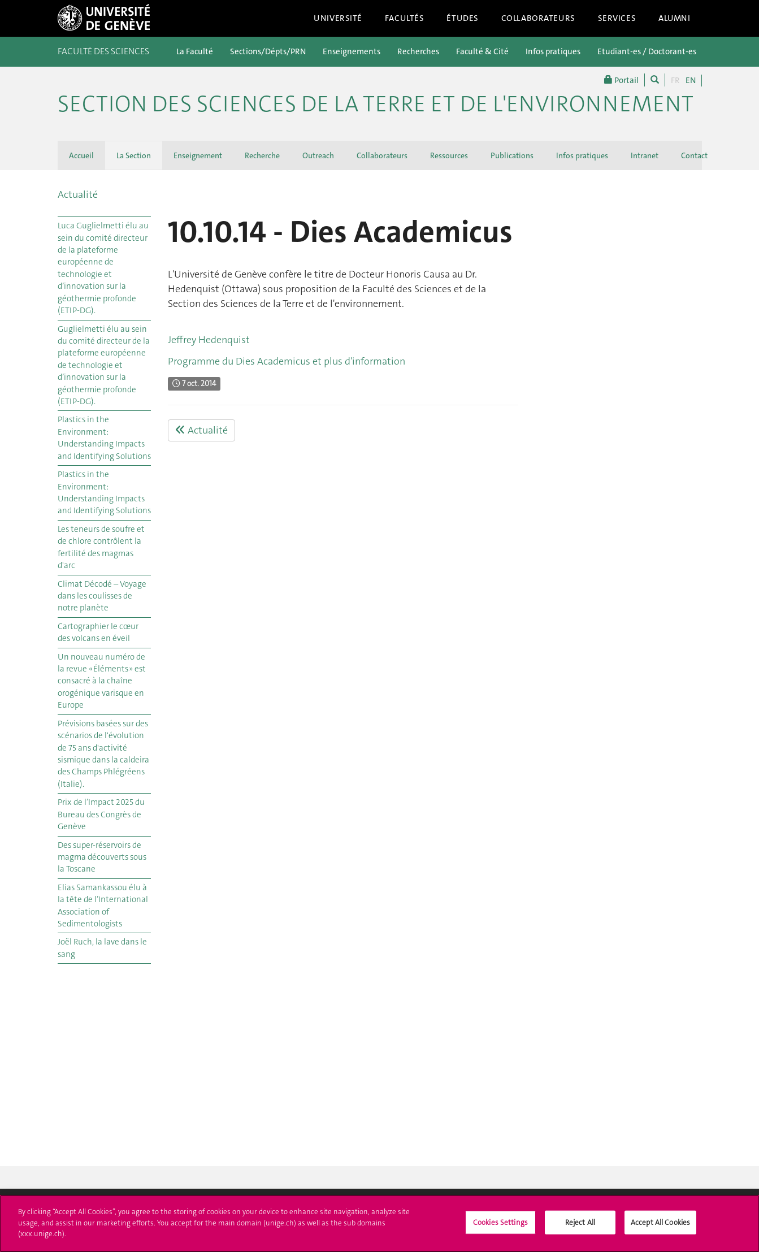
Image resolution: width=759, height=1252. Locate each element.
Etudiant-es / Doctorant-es (646, 51)
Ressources (449, 155)
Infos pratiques (553, 51)
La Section (133, 155)
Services (617, 18)
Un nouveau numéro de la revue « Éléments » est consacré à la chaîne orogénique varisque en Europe (102, 681)
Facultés (404, 18)
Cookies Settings (500, 1232)
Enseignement (198, 155)
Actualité (78, 194)
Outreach (318, 155)
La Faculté (194, 51)
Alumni (674, 18)
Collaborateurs (538, 18)
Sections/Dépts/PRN (268, 51)
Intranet (644, 155)
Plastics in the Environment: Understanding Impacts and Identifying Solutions (104, 437)
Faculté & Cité (482, 51)
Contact (694, 155)
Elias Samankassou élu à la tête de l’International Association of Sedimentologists (103, 905)
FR (675, 80)
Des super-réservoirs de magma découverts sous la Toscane (102, 857)
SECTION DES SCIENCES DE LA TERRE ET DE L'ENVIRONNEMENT (375, 104)
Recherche (262, 155)
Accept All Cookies (660, 1232)
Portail (621, 80)
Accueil (81, 155)
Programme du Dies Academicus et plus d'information (286, 361)
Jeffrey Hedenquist (209, 339)
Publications (512, 155)
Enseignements (351, 51)
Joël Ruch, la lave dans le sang (102, 947)
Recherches (418, 51)
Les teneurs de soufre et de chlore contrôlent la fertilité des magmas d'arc (101, 547)
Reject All (580, 1232)
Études (462, 18)
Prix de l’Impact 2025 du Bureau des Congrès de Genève (101, 814)
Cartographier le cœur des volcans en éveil (98, 632)
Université (338, 18)
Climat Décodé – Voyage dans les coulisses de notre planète (102, 596)
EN (691, 80)
